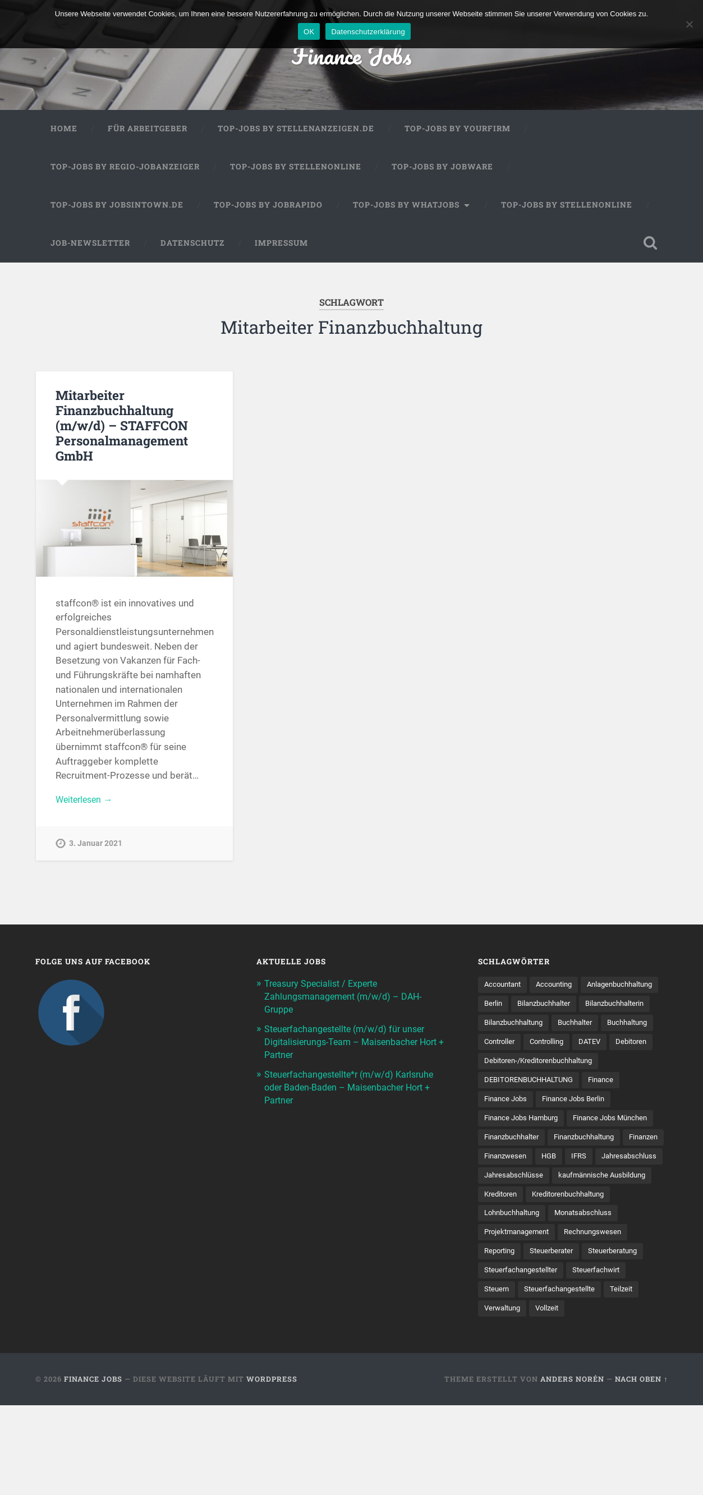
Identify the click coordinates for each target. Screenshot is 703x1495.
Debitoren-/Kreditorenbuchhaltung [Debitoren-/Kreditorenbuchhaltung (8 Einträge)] (544, 1105)
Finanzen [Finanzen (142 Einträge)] (583, 1203)
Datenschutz (192, 245)
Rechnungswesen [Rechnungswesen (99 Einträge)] (515, 1319)
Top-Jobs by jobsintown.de (116, 207)
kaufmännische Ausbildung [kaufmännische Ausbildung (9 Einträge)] (531, 1261)
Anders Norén (572, 1468)
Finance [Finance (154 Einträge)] (610, 1125)
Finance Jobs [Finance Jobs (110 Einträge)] (507, 1144)
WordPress (271, 1468)
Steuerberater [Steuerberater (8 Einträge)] (634, 1319)
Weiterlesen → (86, 802)
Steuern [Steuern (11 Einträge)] (564, 1358)
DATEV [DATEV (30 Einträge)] (496, 1086)
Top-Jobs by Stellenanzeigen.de (296, 131)
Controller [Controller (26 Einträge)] (561, 1066)
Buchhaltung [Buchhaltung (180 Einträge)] (506, 1066)
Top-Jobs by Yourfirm (458, 131)
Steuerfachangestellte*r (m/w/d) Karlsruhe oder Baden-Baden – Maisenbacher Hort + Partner (354, 1088)
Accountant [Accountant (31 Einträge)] (504, 989)
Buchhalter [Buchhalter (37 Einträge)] (584, 1047)
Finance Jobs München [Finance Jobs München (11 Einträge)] (524, 1183)
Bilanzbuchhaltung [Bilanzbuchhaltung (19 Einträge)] (517, 1047)
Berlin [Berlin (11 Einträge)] (582, 1008)
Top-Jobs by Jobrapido (268, 207)
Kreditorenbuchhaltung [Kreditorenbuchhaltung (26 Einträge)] (524, 1280)
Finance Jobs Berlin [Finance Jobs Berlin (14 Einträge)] (580, 1144)
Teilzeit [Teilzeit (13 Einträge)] (587, 1378)
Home (63, 131)
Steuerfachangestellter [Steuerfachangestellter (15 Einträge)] (593, 1339)
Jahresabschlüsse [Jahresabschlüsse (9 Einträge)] (590, 1242)
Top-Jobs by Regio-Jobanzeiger (125, 169)
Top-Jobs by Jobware (442, 169)
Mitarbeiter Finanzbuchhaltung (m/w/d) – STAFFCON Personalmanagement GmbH (122, 427)
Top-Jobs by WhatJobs (406, 207)
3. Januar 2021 (95, 847)
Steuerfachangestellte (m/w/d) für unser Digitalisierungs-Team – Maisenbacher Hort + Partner (349, 1044)
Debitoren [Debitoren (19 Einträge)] (540, 1086)
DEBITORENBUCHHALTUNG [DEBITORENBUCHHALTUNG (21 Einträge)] (533, 1125)
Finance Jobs (352, 56)
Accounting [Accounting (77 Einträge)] (560, 989)
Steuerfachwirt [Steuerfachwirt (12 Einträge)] (510, 1358)
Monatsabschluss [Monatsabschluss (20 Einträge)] (515, 1300)
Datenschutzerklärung (368, 31)
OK (309, 31)
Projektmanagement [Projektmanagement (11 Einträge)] (597, 1300)
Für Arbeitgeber (147, 131)
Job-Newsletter (90, 245)
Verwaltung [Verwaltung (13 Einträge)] (634, 1378)
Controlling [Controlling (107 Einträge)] (613, 1066)
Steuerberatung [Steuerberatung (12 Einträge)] (511, 1339)
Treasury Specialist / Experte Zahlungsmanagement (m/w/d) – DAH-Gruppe (347, 1000)
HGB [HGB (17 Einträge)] (553, 1222)
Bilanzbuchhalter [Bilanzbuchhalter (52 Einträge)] (513, 1027)
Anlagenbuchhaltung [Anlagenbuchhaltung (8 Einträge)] (520, 1008)
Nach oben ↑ (641, 1468)
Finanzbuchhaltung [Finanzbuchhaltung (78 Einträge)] (518, 1203)
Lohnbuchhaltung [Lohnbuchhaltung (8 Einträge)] (611, 1280)
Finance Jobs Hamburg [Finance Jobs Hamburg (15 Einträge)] (525, 1164)
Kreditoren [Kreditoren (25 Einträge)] (612, 1261)
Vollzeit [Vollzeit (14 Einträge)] (496, 1397)
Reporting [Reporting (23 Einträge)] (578, 1319)
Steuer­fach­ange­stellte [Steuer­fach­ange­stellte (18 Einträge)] (522, 1378)
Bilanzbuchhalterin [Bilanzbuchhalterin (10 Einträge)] (590, 1027)
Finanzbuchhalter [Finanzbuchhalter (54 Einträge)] (610, 1183)
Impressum (281, 245)
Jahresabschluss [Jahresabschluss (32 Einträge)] (514, 1242)
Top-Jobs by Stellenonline (295, 169)
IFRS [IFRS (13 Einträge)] (585, 1222)
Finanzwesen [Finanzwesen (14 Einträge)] (507, 1222)
